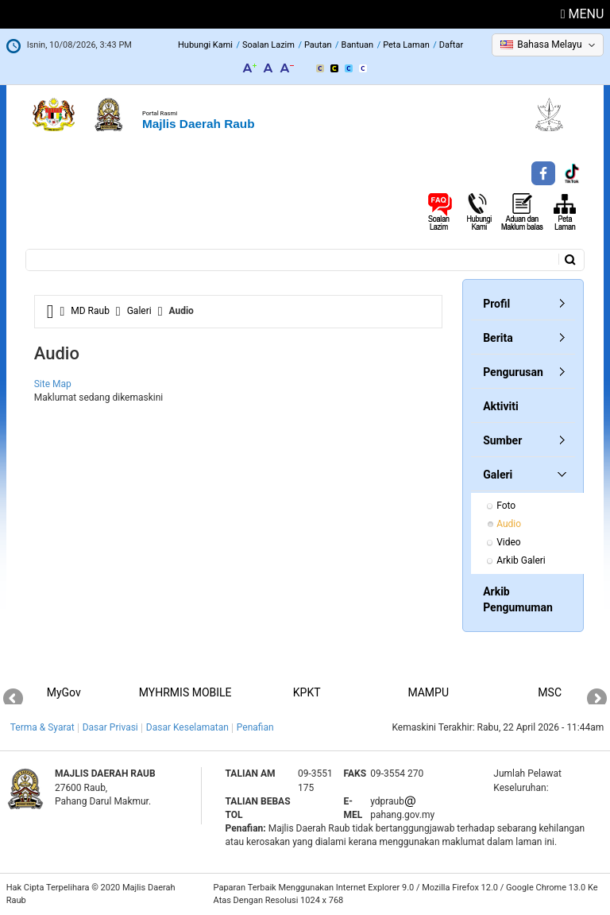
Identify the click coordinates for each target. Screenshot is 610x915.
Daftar (451, 45)
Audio (508, 523)
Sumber (502, 440)
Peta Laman (406, 45)
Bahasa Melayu (549, 44)
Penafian (255, 727)
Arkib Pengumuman (518, 599)
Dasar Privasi (110, 727)
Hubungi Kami (205, 45)
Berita (498, 337)
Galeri (139, 310)
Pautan (318, 45)
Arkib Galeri (521, 560)
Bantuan (358, 45)
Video (508, 542)
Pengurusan (513, 372)
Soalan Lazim (268, 45)
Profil (496, 303)
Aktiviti (501, 406)
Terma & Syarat (42, 727)
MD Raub (90, 310)
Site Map (52, 384)
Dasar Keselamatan (187, 727)
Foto (505, 505)
